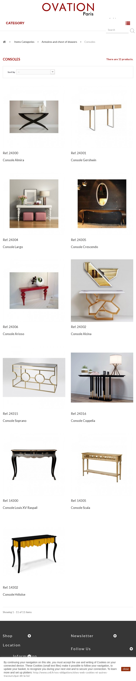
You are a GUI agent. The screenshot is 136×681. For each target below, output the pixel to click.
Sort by (11, 72)
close (126, 668)
